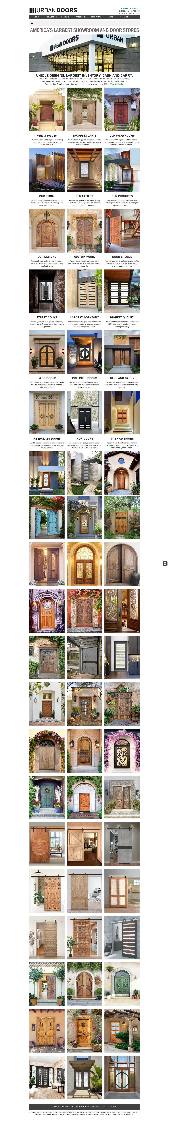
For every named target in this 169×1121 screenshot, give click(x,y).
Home (37, 17)
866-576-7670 (67, 1107)
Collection (52, 17)
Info (111, 17)
